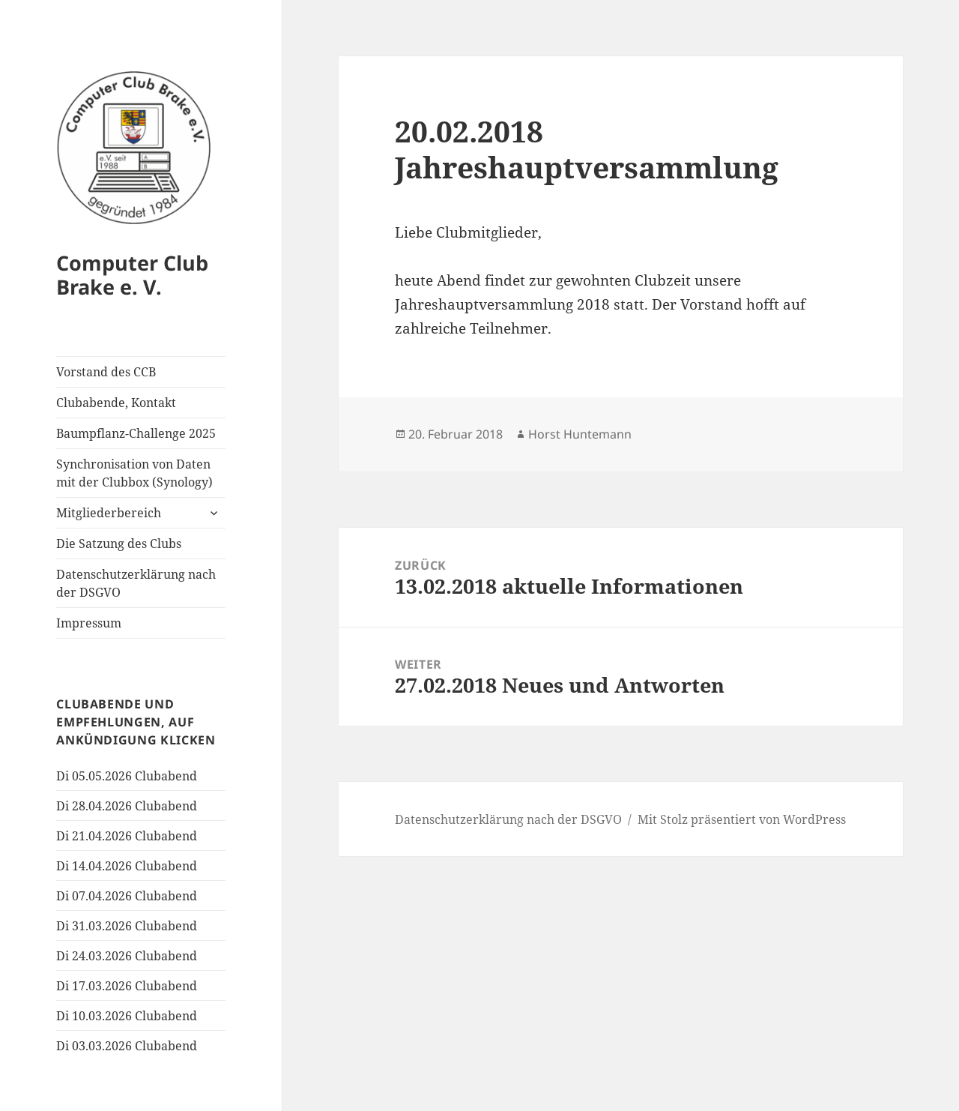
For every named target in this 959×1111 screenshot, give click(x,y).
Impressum (88, 623)
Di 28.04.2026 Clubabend (126, 806)
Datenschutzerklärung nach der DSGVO (136, 583)
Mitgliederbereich (108, 513)
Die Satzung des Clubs (118, 543)
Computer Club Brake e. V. (132, 275)
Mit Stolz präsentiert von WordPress (742, 819)
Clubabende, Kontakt (116, 402)
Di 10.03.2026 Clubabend (126, 1016)
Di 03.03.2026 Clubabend (126, 1046)
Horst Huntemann (580, 434)
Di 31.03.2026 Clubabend (126, 926)
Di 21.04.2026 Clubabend (126, 836)
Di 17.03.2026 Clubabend (126, 986)
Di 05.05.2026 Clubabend (126, 776)
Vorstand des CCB (106, 372)
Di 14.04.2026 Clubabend (126, 866)
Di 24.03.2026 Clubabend (126, 956)
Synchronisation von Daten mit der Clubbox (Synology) (134, 473)
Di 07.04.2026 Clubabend (126, 896)
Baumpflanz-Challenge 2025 (136, 433)
